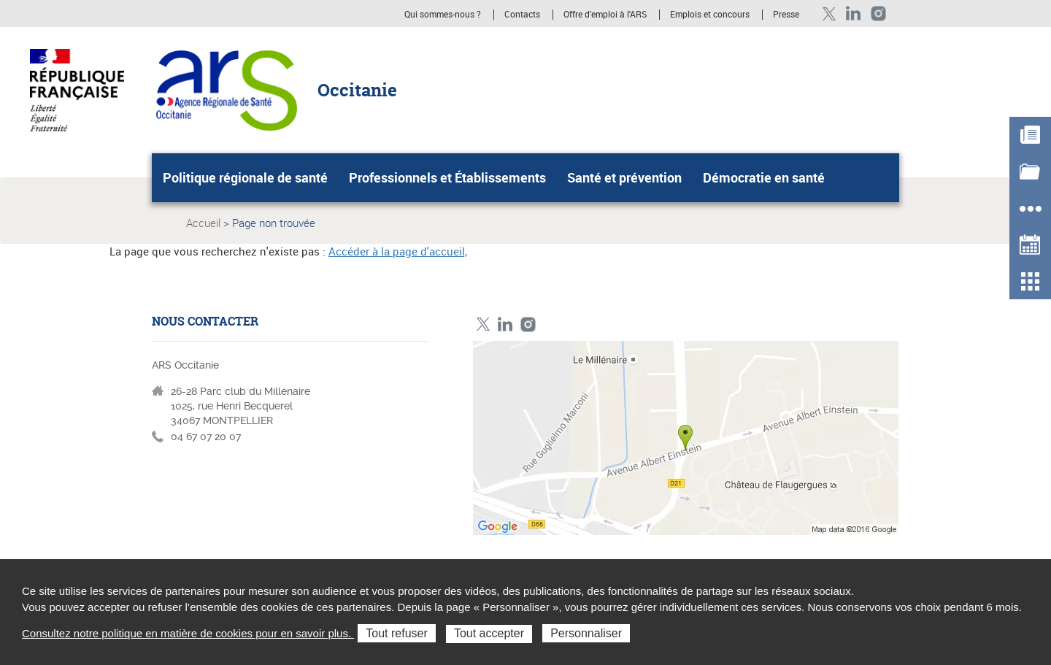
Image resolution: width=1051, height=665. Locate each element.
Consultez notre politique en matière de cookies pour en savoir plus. (188, 633)
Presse (786, 14)
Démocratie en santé (764, 177)
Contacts (522, 14)
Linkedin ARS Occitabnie (853, 13)
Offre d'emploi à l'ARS (605, 14)
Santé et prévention (624, 177)
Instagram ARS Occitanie (878, 13)
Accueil (203, 222)
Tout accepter (489, 633)
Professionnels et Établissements (447, 177)
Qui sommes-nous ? (442, 14)
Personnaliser (586, 633)
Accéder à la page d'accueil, (397, 251)
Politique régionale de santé (245, 177)
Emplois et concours (710, 14)
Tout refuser (396, 633)
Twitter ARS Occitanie (829, 13)
